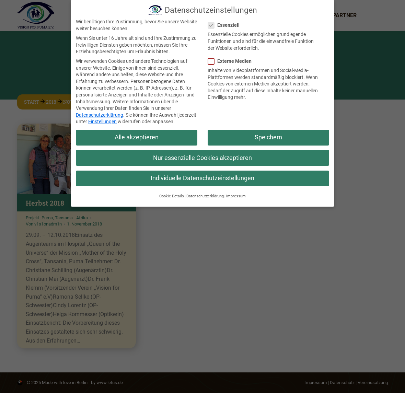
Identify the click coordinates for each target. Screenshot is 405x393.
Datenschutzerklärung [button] (205, 193)
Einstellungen (102, 119)
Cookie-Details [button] (171, 193)
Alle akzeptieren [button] (137, 134)
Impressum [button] (236, 193)
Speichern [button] (268, 134)
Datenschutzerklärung (99, 112)
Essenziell (226, 22)
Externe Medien (232, 58)
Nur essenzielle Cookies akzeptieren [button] (202, 155)
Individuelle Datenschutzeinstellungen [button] (202, 175)
